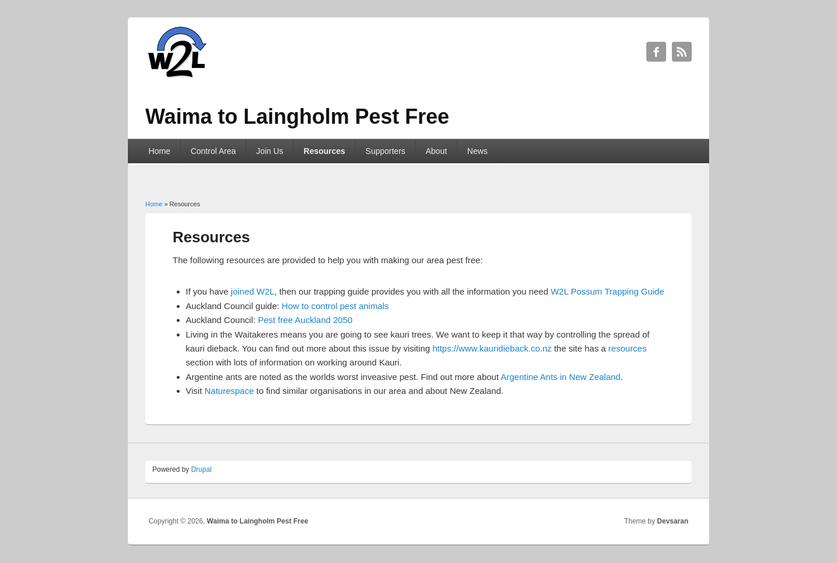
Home (159, 151)
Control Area (213, 151)
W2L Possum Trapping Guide (607, 291)
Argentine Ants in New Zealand (560, 377)
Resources (324, 151)
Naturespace (229, 391)
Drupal (201, 469)
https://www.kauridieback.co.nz (492, 348)
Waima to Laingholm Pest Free (257, 521)
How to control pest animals (335, 306)
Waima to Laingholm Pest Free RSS (682, 52)
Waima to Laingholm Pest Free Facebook (656, 52)
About (436, 151)
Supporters (385, 151)
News (477, 151)
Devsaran (672, 521)
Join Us (270, 151)
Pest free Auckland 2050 (305, 320)
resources (628, 348)
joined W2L (252, 291)
